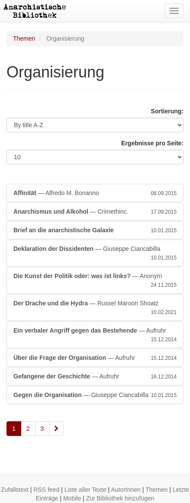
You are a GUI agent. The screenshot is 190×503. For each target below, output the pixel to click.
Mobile (72, 498)
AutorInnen (126, 489)
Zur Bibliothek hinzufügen (120, 498)
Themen (24, 38)
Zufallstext (15, 489)
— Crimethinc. (95, 211)
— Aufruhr (95, 335)
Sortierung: (167, 111)
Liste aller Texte (85, 489)
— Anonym (95, 280)
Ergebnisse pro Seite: (152, 143)
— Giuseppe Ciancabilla (95, 253)
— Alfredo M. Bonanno (95, 193)
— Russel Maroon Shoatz (95, 308)
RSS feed (46, 489)
